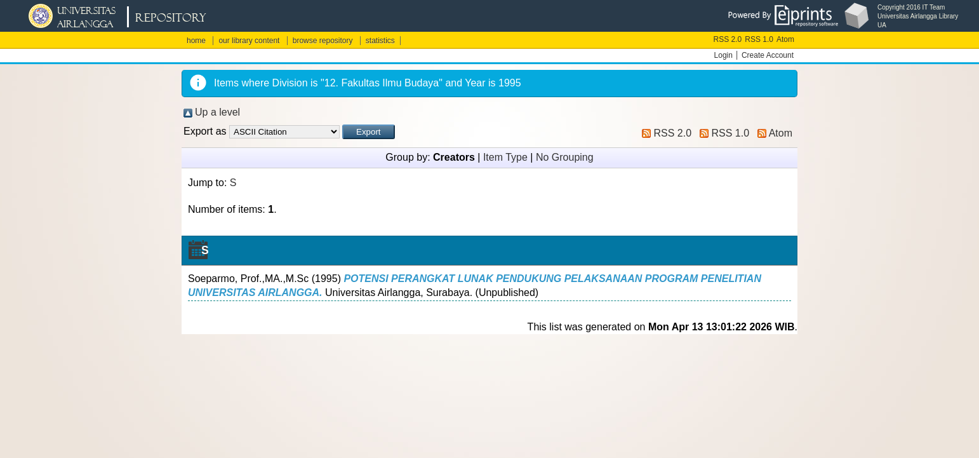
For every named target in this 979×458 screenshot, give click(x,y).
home (196, 40)
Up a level (217, 112)
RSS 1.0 (759, 39)
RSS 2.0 (728, 39)
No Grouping (565, 157)
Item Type (505, 157)
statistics (380, 40)
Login (723, 55)
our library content (248, 40)
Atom (785, 39)
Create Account (768, 55)
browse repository (323, 40)
